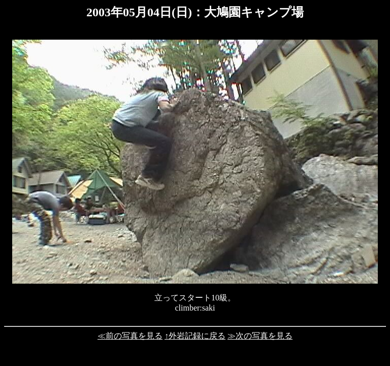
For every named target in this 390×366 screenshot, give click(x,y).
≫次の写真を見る (260, 335)
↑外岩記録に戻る (195, 335)
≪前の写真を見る (130, 335)
